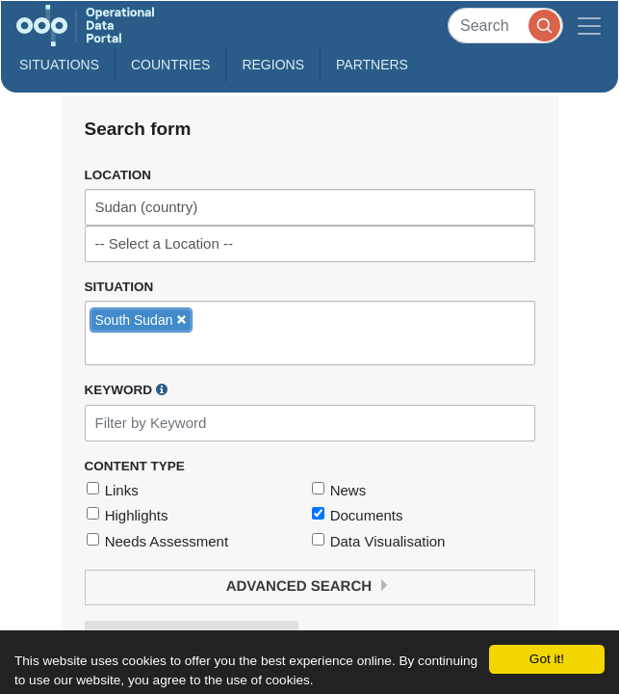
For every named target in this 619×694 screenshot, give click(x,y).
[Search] (505, 25)
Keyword (126, 389)
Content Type (135, 466)
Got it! (546, 659)
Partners (372, 64)
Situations (59, 64)
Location (118, 175)
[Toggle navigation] (589, 25)
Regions (273, 64)
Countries (170, 64)
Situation (119, 287)
